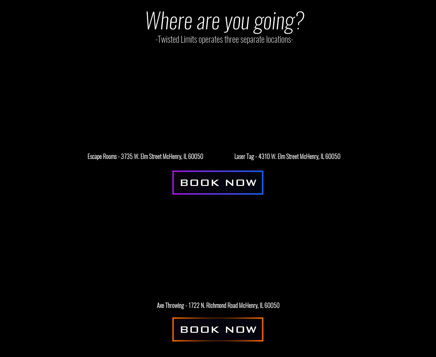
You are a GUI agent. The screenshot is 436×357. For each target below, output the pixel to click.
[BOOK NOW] (217, 182)
